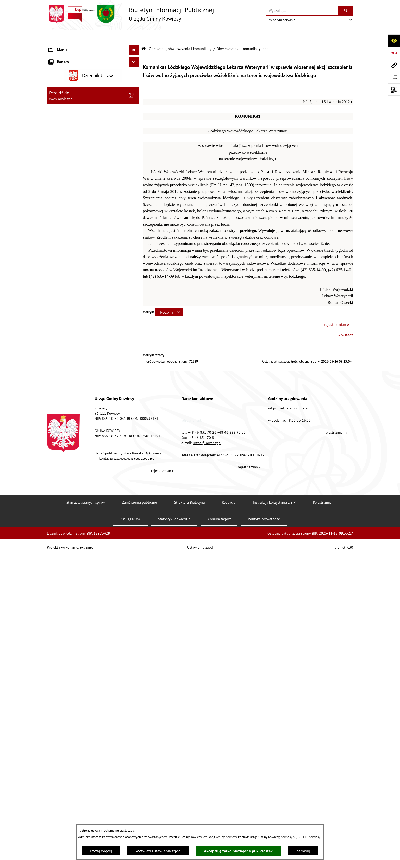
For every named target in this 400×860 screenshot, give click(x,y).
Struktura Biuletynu (189, 820)
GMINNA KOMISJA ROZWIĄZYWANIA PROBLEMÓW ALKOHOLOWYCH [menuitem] (80, 469)
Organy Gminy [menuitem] (61, 57)
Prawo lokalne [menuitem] (61, 67)
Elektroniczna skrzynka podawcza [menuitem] (78, 574)
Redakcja (228, 820)
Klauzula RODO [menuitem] (62, 615)
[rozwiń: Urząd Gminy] (134, 47)
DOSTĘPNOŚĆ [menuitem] (61, 594)
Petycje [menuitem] (55, 554)
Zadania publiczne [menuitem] (65, 445)
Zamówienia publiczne (139, 820)
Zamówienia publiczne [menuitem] (69, 98)
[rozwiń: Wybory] (134, 513)
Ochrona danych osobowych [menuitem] (73, 605)
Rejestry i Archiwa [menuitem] (64, 523)
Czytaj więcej (101, 850)
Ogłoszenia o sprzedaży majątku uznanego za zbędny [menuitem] (88, 432)
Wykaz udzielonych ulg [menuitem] (69, 482)
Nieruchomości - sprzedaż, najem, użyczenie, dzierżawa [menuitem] (86, 416)
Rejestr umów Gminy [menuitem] (67, 456)
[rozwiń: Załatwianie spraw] (134, 492)
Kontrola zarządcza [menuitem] (65, 118)
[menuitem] (93, 209)
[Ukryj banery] (134, 648)
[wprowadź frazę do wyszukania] (302, 11)
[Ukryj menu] (134, 37)
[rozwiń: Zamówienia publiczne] (134, 98)
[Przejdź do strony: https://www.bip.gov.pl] (394, 53)
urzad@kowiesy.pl (207, 760)
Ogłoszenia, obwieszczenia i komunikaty (180, 35)
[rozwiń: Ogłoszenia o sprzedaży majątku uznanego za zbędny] (134, 429)
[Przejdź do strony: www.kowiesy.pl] (394, 65)
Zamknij (303, 850)
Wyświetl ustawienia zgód (158, 850)
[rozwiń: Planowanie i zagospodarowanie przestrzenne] (134, 179)
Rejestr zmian (323, 820)
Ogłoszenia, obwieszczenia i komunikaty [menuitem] (84, 196)
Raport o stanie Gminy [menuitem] (68, 149)
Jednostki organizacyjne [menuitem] (69, 128)
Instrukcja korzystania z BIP (274, 820)
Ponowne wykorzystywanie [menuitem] (72, 543)
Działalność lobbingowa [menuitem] (70, 503)
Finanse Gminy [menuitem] (61, 87)
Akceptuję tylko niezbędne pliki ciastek (238, 851)
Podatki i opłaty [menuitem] (62, 169)
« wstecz (345, 321)
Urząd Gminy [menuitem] (60, 47)
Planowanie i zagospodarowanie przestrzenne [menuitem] (77, 182)
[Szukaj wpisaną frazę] (346, 11)
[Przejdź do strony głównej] (130, 14)
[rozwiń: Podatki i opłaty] (134, 169)
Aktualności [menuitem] (59, 625)
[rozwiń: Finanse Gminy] (134, 87)
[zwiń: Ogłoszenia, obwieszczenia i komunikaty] (134, 196)
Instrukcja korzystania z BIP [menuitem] (72, 584)
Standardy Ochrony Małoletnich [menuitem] (76, 77)
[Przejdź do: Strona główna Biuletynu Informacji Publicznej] (143, 35)
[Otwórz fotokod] (394, 89)
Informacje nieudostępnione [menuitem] (73, 533)
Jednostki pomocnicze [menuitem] (68, 138)
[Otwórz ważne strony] (394, 77)
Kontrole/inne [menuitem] (61, 564)
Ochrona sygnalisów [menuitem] (66, 635)
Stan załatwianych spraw (85, 820)
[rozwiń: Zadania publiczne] (134, 446)
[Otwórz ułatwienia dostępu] (394, 40)
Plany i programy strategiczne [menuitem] (74, 159)
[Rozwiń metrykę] (169, 298)
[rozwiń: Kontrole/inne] (134, 564)
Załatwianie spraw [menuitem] (65, 492)
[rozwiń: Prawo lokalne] (134, 67)
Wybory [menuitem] (55, 513)
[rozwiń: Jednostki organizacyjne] (134, 128)
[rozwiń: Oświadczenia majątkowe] (134, 108)
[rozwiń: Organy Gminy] (134, 57)
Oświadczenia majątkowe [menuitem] (71, 108)
